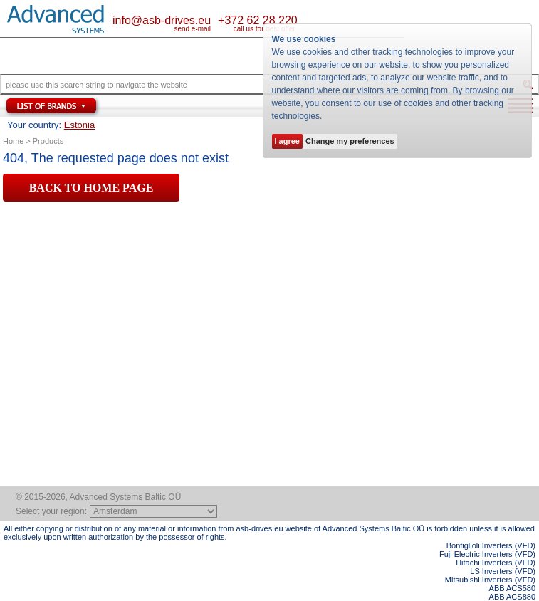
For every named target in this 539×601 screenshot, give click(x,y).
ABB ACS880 (512, 596)
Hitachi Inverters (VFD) (495, 562)
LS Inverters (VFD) (502, 571)
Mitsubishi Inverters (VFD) (490, 579)
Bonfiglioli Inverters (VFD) (490, 545)
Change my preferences (349, 141)
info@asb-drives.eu (161, 20)
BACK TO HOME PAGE (91, 188)
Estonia (79, 125)
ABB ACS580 (512, 588)
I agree (287, 141)
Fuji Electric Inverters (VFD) (487, 554)
